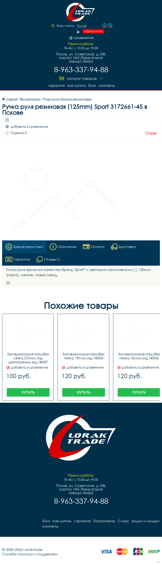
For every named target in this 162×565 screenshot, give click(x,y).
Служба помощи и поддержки (30, 554)
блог (92, 85)
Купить (28, 392)
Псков (81, 26)
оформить (93, 31)
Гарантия (57, 85)
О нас (123, 521)
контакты (107, 85)
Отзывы (151, 133)
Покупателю (104, 521)
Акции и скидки (145, 521)
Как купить (76, 85)
